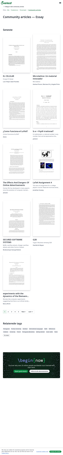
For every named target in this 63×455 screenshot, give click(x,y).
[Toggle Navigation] (60, 3)
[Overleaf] (6, 3)
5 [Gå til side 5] (18, 312)
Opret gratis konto (21, 371)
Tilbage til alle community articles (13, 6)
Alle (8, 10)
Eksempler (23, 10)
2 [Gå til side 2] (8, 312)
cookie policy (5, 453)
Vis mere (6, 335)
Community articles (34, 10)
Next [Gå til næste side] (24, 312)
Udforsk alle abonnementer (39, 371)
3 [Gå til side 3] (11, 312)
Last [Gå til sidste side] (30, 312)
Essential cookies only (42, 451)
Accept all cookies (55, 451)
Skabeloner (14, 10)
